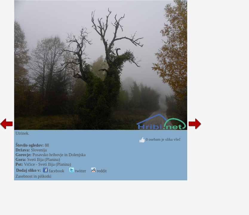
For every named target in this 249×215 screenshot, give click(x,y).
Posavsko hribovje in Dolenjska (59, 155)
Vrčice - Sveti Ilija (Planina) (47, 164)
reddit (99, 171)
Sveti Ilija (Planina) (43, 159)
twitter (77, 171)
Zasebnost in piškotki (33, 176)
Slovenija (39, 150)
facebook (53, 171)
